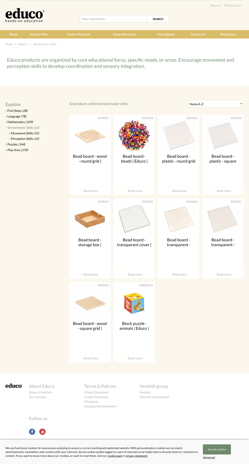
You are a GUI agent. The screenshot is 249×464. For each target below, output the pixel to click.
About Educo (41, 386)
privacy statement (136, 455)
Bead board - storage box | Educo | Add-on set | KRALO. (90, 247)
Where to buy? (233, 5)
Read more (91, 191)
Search (158, 19)
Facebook (32, 432)
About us (215, 5)
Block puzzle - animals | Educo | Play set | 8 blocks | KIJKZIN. (134, 331)
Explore (13, 104)
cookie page (115, 455)
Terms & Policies (100, 386)
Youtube (42, 432)
